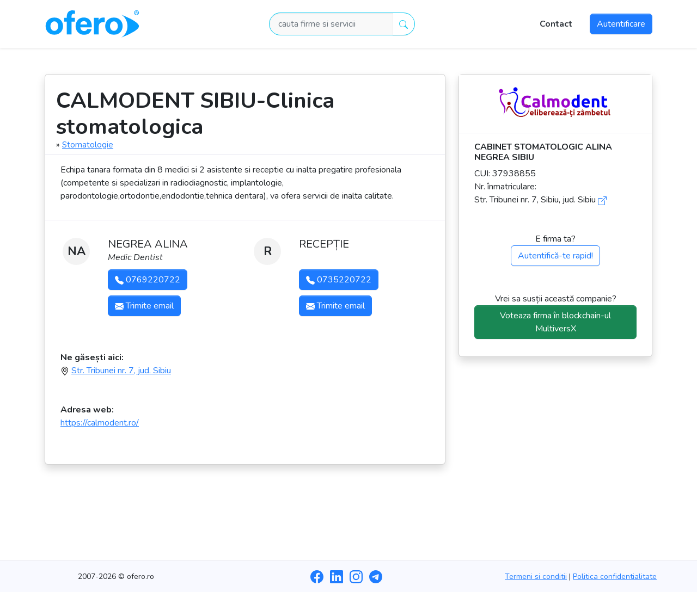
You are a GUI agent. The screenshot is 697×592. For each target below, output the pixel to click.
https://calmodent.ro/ (99, 423)
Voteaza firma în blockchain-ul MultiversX (555, 322)
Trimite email (144, 306)
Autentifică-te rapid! (555, 256)
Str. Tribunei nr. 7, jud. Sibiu (121, 371)
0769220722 (147, 280)
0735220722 (338, 280)
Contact (556, 24)
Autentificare (621, 24)
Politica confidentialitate (615, 576)
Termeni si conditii (536, 576)
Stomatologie (87, 144)
